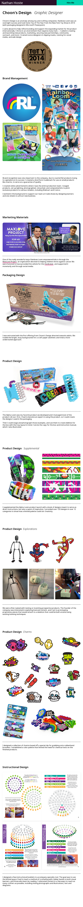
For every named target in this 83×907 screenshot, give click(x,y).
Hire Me (70, 3)
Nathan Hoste (12, 3)
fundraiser (49, 264)
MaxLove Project (10, 262)
